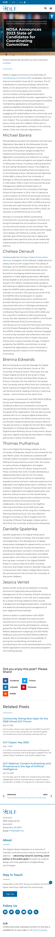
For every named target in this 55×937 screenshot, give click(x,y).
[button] (52, 16)
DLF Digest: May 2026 (16, 742)
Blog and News (19, 21)
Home (8, 21)
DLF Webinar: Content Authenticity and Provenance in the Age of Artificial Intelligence (27, 766)
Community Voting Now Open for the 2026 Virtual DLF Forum (25, 720)
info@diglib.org (16, 831)
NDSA (8, 63)
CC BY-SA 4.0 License (37, 930)
